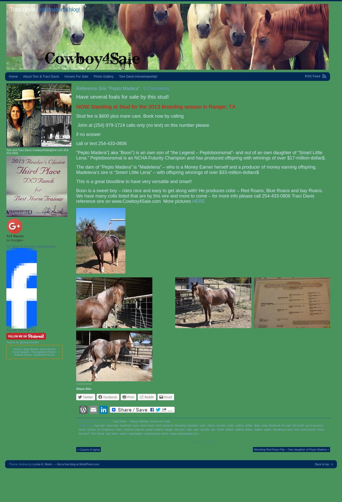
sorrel (220, 429)
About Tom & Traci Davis (41, 76)
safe (196, 429)
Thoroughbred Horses (43, 352)
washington (136, 433)
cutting (239, 425)
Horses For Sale (76, 76)
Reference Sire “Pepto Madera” (108, 88)
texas (320, 429)
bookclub (125, 425)
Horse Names (47, 349)
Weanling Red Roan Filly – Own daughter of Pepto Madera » (291, 449)
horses (91, 429)
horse (82, 429)
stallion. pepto (262, 429)
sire (213, 429)
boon (136, 425)
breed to (168, 425)
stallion (229, 429)
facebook (274, 425)
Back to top (322, 464)
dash (257, 425)
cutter (230, 425)
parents (139, 429)
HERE (198, 201)
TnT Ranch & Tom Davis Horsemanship (30, 246)
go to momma (314, 425)
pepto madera (154, 429)
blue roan (113, 425)
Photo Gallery (104, 76)
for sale (286, 425)
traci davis (112, 433)
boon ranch (147, 425)
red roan (179, 429)
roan (189, 429)
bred (159, 425)
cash (203, 425)
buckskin (192, 425)
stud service (308, 429)
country (221, 425)
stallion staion (244, 429)
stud (296, 429)
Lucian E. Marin (42, 464)
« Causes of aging (88, 449)
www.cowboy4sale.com (184, 433)
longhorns (108, 429)
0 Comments (156, 88)
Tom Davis (97, 433)
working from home (156, 433)
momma (128, 429)
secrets (204, 429)
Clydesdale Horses (44, 354)
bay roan (99, 425)
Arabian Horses (23, 354)
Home (13, 76)
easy (264, 425)
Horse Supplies (21, 352)
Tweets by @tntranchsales (22, 342)
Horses (17, 349)
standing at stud (283, 429)
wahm (123, 433)
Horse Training (139, 421)
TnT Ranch (14, 236)
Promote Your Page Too (21, 330)
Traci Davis (22, 9)
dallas (249, 425)
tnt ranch (84, 433)
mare (119, 429)
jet (98, 429)
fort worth (298, 425)
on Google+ (15, 240)
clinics (211, 425)
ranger (169, 429)
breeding (180, 425)
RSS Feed (312, 76)
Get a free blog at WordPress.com (78, 464)
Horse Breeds (31, 349)
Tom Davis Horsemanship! (138, 76)
